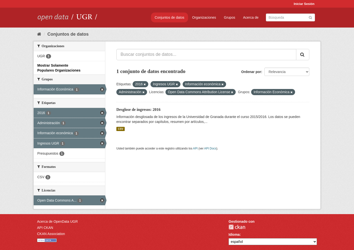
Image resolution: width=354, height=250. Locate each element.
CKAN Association (51, 234)
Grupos (229, 17)
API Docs (210, 148)
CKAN (237, 227)
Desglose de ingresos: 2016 (138, 109)
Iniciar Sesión (304, 4)
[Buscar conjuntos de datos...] (206, 54)
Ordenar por (251, 72)
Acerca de (251, 17)
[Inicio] (39, 34)
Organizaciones (204, 17)
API (195, 148)
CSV (120, 128)
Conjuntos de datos (169, 17)
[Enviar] (310, 17)
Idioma (234, 234)
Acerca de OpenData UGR (57, 221)
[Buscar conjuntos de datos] (290, 17)
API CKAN (45, 228)
